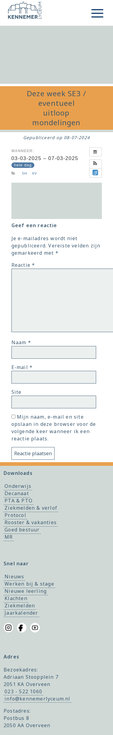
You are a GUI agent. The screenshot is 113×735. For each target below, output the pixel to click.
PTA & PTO (19, 500)
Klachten (16, 598)
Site (16, 392)
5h (24, 173)
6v (34, 173)
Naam (21, 342)
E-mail (22, 367)
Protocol (15, 515)
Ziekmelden (20, 606)
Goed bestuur (22, 529)
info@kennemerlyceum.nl (37, 698)
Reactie (23, 265)
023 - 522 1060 (23, 691)
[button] (95, 164)
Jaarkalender (21, 613)
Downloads (18, 473)
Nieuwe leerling (26, 591)
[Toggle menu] (97, 13)
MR (9, 537)
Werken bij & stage (29, 584)
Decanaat (17, 493)
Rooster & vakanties (31, 522)
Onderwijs (18, 486)
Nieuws (14, 576)
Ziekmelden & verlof (31, 508)
